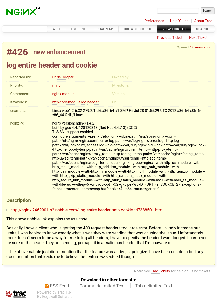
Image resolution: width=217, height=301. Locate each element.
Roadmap (104, 29)
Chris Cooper (62, 77)
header (93, 102)
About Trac (203, 21)
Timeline (78, 29)
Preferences (154, 21)
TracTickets (160, 271)
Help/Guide (179, 21)
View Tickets (174, 29)
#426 (17, 52)
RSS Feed (59, 285)
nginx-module (63, 94)
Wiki (56, 29)
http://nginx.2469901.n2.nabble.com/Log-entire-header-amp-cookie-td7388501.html (84, 210)
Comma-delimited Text (102, 285)
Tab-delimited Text (153, 285)
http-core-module (66, 102)
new (39, 52)
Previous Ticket (169, 38)
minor (57, 85)
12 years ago (200, 47)
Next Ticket (198, 38)
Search (203, 29)
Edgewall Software (57, 297)
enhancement (66, 52)
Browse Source (138, 29)
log (83, 102)
